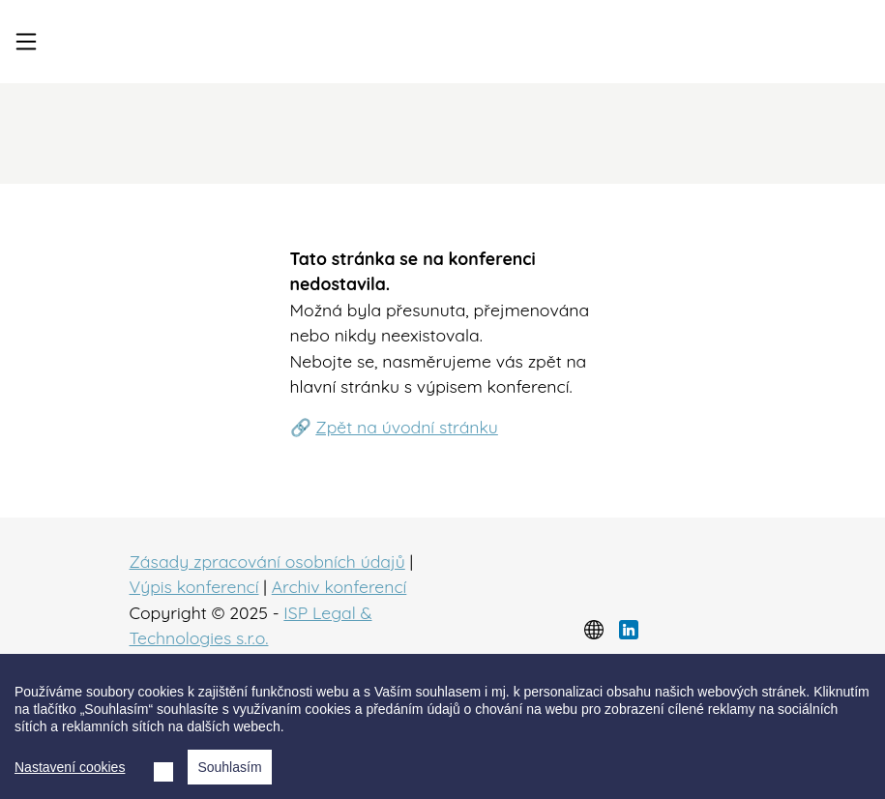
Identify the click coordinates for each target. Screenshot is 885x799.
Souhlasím (229, 767)
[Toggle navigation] (26, 41)
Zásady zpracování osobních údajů (267, 561)
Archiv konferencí (339, 586)
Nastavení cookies (70, 767)
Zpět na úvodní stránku (406, 426)
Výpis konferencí (194, 586)
